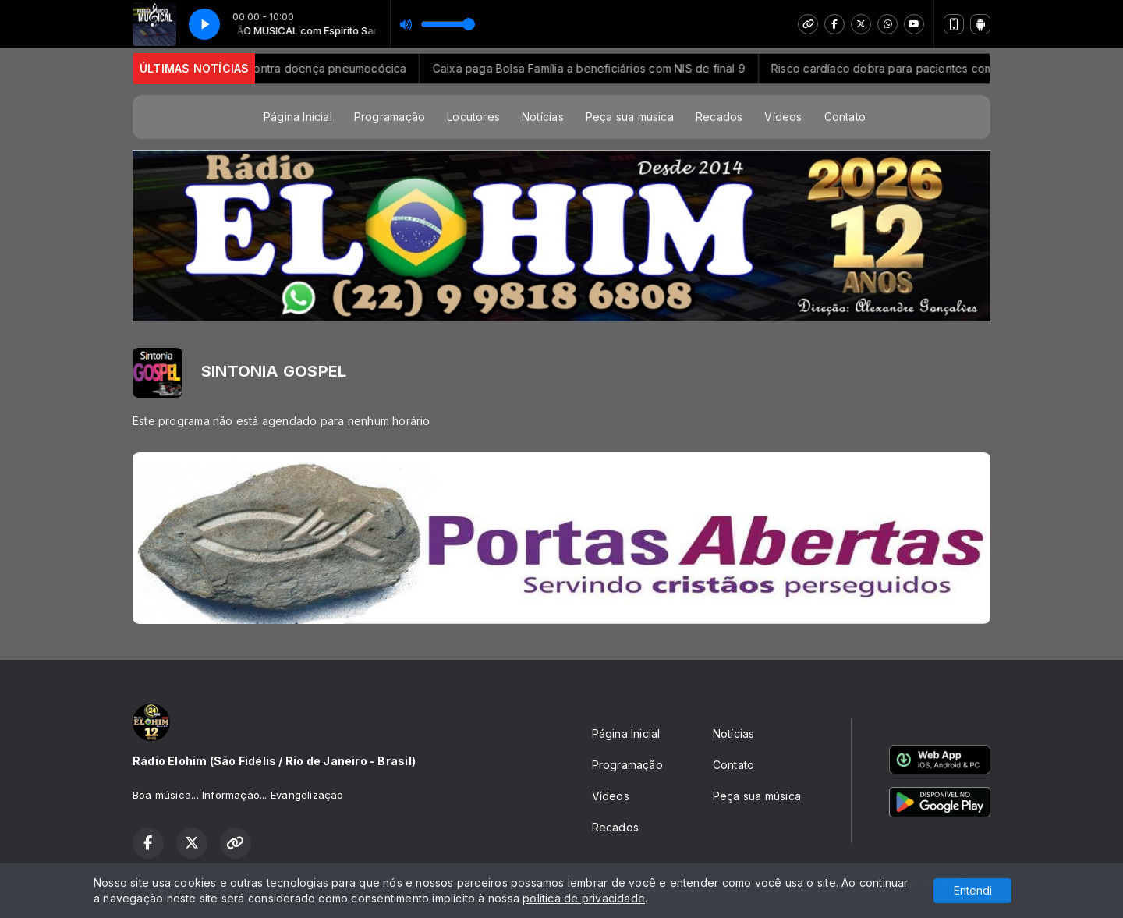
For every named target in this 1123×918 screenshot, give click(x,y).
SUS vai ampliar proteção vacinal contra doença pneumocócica (256, 68)
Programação (389, 116)
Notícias (543, 116)
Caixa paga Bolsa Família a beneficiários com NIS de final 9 (608, 68)
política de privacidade (584, 898)
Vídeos (783, 116)
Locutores (473, 116)
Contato (845, 116)
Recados (719, 116)
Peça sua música (630, 116)
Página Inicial (298, 116)
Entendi (973, 890)
